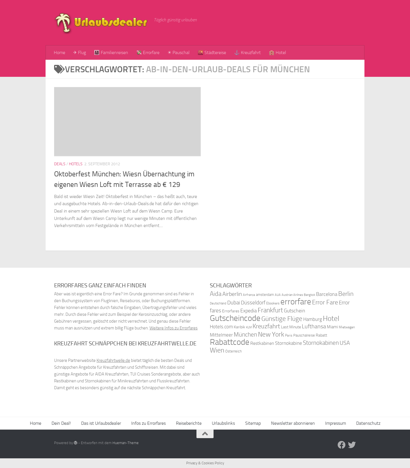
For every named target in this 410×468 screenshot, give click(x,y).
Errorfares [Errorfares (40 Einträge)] (230, 311)
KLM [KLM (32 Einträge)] (249, 327)
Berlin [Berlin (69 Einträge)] (346, 294)
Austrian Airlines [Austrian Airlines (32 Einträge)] (292, 295)
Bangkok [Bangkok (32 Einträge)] (309, 295)
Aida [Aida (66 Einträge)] (216, 294)
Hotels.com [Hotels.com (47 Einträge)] (221, 326)
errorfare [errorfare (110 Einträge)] (295, 302)
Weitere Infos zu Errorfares (173, 328)
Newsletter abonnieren (293, 423)
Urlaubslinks (223, 423)
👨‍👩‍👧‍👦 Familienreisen (111, 52)
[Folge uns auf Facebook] (342, 445)
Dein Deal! (61, 423)
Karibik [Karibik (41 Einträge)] (239, 327)
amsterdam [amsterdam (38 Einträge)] (265, 294)
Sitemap (253, 423)
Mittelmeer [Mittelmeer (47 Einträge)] (221, 335)
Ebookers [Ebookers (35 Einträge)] (273, 303)
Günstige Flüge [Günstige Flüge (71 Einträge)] (281, 319)
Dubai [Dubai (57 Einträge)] (233, 302)
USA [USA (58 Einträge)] (345, 343)
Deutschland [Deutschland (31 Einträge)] (218, 303)
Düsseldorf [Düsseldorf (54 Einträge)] (253, 303)
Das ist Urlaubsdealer (101, 423)
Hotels (76, 164)
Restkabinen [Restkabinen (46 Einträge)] (262, 343)
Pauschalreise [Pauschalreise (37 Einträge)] (304, 335)
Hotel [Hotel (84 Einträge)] (331, 318)
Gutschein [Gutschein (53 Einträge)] (294, 311)
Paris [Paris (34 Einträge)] (288, 335)
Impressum (335, 423)
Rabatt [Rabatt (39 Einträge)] (321, 335)
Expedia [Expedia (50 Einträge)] (248, 311)
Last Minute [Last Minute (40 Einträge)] (291, 327)
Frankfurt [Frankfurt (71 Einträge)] (270, 310)
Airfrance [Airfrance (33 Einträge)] (249, 295)
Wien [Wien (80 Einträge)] (217, 350)
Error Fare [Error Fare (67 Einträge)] (325, 302)
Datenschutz (368, 423)
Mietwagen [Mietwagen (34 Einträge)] (347, 327)
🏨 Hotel (277, 52)
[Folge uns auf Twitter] (352, 445)
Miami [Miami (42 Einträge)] (332, 326)
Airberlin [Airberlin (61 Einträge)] (232, 293)
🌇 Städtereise (212, 52)
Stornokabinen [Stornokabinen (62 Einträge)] (321, 342)
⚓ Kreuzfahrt (247, 52)
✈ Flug (79, 52)
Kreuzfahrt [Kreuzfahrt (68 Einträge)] (266, 326)
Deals (59, 164)
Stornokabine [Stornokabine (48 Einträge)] (288, 343)
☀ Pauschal (178, 52)
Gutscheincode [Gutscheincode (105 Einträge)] (235, 318)
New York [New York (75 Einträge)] (271, 334)
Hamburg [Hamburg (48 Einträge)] (312, 319)
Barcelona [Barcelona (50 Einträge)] (326, 294)
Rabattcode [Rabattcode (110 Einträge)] (229, 342)
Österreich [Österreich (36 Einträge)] (233, 351)
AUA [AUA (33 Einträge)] (278, 295)
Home (59, 52)
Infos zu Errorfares (148, 423)
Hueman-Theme (125, 443)
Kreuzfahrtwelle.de (113, 360)
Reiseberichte (189, 423)
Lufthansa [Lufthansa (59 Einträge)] (314, 326)
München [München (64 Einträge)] (245, 334)
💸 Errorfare (147, 52)
